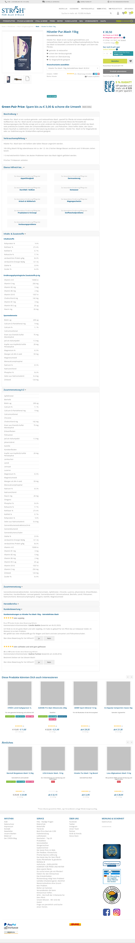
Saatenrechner (42, 848)
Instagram (73, 826)
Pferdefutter (11, 26)
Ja (39, 638)
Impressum (8, 826)
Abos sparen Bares (44, 869)
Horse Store (73, 836)
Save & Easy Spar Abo (111, 76)
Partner (72, 831)
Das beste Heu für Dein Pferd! (48, 857)
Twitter (72, 824)
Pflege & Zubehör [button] (25, 21)
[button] (117, 13)
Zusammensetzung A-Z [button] (15, 389)
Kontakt (7, 829)
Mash (37, 26)
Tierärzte (40, 829)
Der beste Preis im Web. (46, 850)
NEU (81, 21)
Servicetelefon (42, 843)
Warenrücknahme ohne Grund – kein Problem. (49, 884)
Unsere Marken (10, 833)
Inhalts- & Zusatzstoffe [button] (15, 233)
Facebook (73, 822)
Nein (49, 638)
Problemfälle (87, 9)
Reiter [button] (60, 21)
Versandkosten (70, 809)
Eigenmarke (74, 9)
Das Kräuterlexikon (44, 876)
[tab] (50, 114)
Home (3, 26)
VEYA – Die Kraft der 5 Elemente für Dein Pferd (51, 896)
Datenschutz (9, 824)
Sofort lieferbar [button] (110, 49)
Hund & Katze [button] (71, 21)
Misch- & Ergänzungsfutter (25, 26)
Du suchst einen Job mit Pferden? (50, 871)
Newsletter (8, 831)
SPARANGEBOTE (91, 21)
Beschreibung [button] (11, 114)
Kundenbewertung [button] (13, 609)
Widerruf (7, 836)
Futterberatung (43, 833)
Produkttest (41, 841)
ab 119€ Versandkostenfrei (118, 2)
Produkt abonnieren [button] (118, 71)
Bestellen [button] (115, 61)
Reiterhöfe (41, 826)
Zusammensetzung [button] (13, 586)
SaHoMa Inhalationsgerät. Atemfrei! (51, 881)
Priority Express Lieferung (47, 855)
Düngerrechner (43, 845)
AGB (5, 822)
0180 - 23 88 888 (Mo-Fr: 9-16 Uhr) (17, 2)
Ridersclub (63, 9)
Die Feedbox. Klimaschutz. (47, 852)
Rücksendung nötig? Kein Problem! (50, 878)
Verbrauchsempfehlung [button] (15, 138)
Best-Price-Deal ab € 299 (46, 831)
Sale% (103, 21)
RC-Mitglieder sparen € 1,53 (114, 38)
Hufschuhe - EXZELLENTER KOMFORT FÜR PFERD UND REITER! (50, 865)
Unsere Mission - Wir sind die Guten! (48, 901)
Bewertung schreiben (85, 74)
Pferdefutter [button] (9, 21)
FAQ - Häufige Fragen (45, 822)
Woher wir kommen (44, 888)
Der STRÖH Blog (10, 838)
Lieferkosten (41, 836)
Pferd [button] (52, 21)
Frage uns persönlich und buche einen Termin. (49, 905)
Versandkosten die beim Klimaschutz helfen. (46, 891)
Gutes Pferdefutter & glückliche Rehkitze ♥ (49, 860)
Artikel (102, 9)
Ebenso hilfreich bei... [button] (14, 167)
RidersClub (41, 824)
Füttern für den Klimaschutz (48, 874)
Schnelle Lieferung (50, 2)
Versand (123, 40)
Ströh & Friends (75, 833)
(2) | (72, 74)
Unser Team (74, 829)
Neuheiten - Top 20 (44, 838)
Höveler (54, 76)
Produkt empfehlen (92, 76)
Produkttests (115, 9)
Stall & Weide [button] (41, 21)
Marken (129, 9)
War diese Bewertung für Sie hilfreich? (19, 638)
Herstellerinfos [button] (11, 604)
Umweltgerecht (84, 2)
